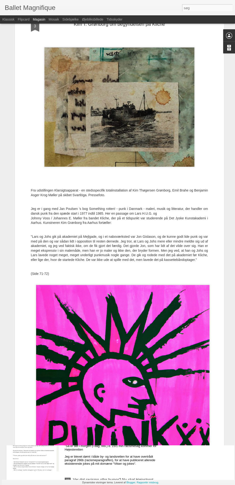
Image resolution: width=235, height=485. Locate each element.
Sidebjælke (70, 19)
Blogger (130, 482)
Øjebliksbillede (92, 19)
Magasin (39, 19)
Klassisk (8, 19)
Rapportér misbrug (147, 482)
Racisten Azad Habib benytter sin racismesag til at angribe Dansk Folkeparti (115, 428)
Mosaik (54, 19)
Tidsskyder (114, 19)
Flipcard (24, 19)
